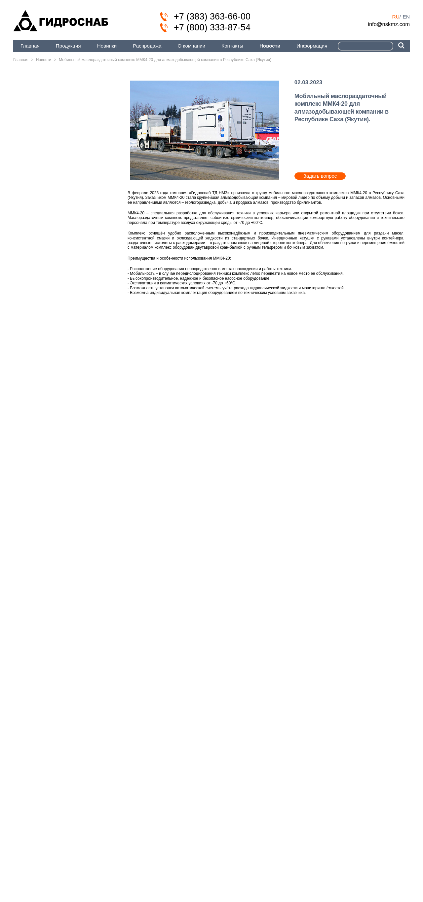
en (406, 16)
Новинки (107, 46)
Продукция (68, 46)
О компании (192, 46)
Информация (312, 46)
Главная (30, 46)
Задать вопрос (320, 176)
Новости (270, 46)
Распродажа (147, 46)
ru (395, 16)
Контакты (232, 46)
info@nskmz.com (389, 24)
